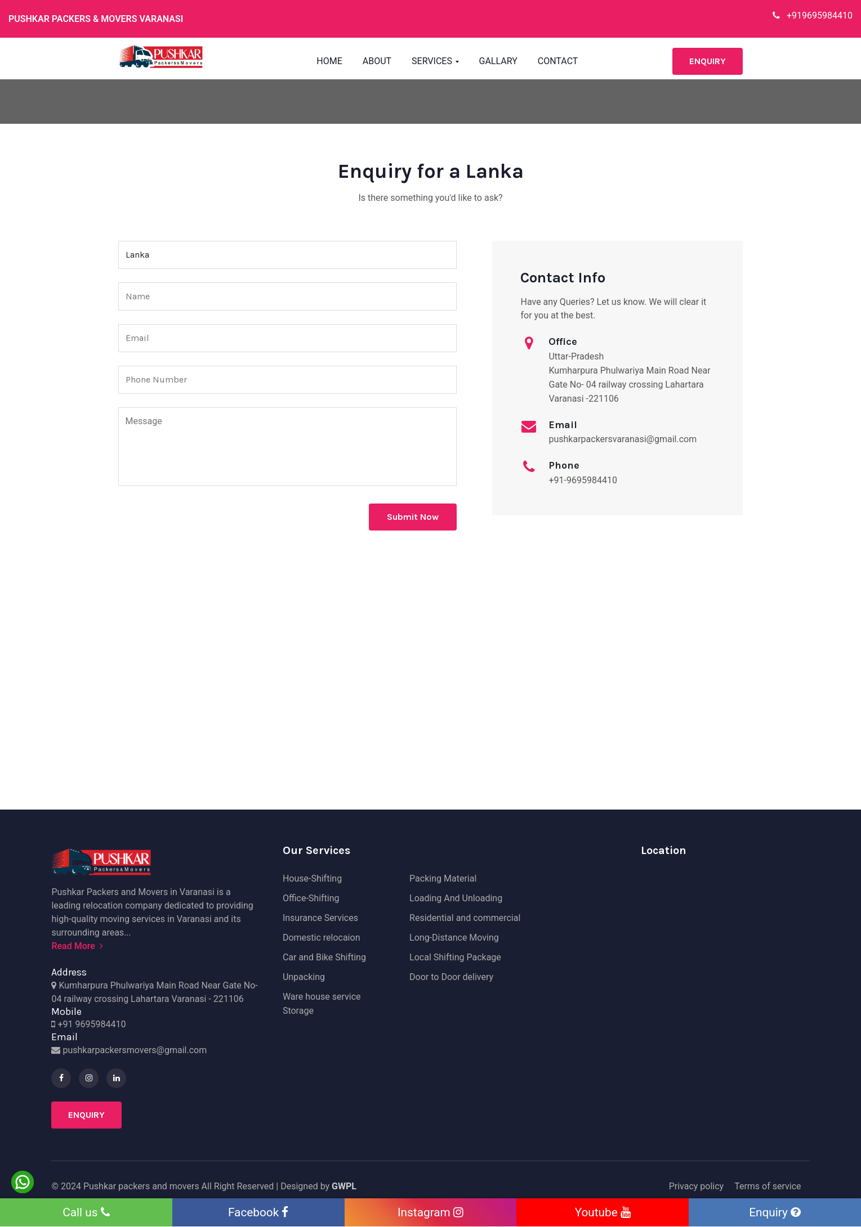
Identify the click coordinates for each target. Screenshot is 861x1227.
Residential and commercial (464, 918)
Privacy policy (696, 1186)
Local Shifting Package (455, 957)
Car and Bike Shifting (324, 957)
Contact (558, 61)
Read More (76, 946)
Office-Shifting (311, 898)
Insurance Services (320, 918)
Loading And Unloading (455, 898)
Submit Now (413, 516)
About (377, 61)
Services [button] (433, 61)
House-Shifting (312, 878)
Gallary (498, 61)
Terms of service (767, 1186)
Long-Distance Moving (454, 937)
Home (329, 61)
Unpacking (304, 977)
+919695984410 (813, 15)
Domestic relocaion (321, 937)
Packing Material (442, 878)
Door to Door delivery (451, 977)
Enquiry (707, 61)
